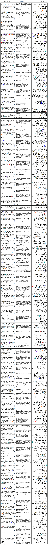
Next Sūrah (2, 544)
